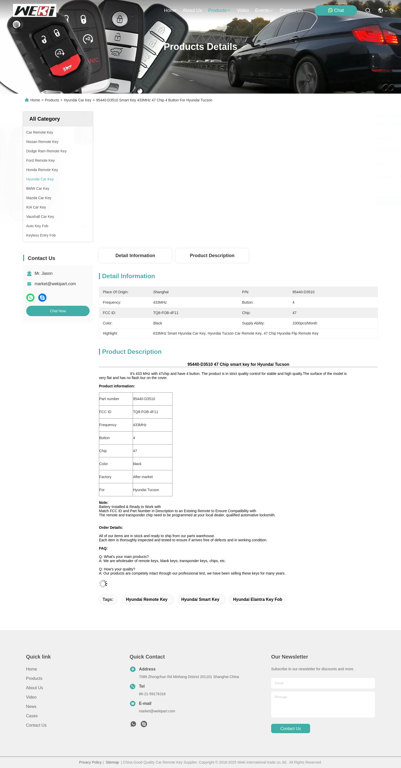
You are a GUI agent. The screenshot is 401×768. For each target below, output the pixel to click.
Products (52, 100)
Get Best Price (281, 201)
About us (34, 688)
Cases (32, 716)
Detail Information (135, 255)
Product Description (212, 255)
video (243, 10)
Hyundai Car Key (77, 100)
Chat (336, 10)
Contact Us (36, 725)
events (264, 10)
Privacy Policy (90, 762)
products (219, 10)
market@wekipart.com (55, 284)
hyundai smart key (200, 599)
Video (31, 697)
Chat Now (58, 311)
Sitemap (112, 762)
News (31, 706)
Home (170, 10)
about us (192, 10)
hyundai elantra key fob (257, 599)
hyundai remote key (147, 599)
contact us (291, 10)
